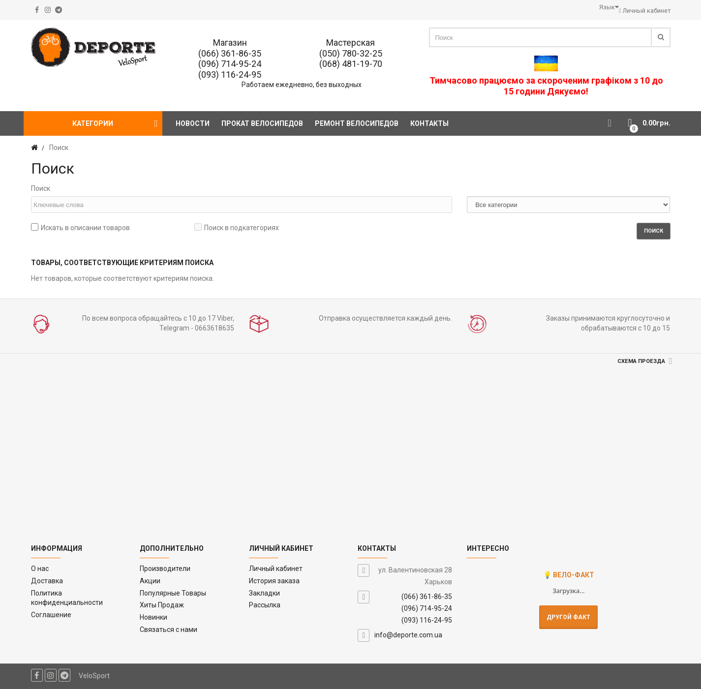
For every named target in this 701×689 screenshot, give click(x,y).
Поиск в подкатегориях (236, 227)
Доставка (47, 581)
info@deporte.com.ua (408, 635)
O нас (40, 568)
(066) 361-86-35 (229, 53)
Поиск (40, 188)
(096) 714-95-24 (229, 64)
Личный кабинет (276, 568)
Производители (165, 568)
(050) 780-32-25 (350, 53)
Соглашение (51, 615)
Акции (150, 581)
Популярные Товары (173, 593)
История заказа (274, 581)
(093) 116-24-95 (229, 74)
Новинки (153, 617)
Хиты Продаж (162, 605)
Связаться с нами (168, 629)
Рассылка (264, 605)
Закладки (264, 593)
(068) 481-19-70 (350, 64)
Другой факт (568, 617)
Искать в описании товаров (80, 227)
